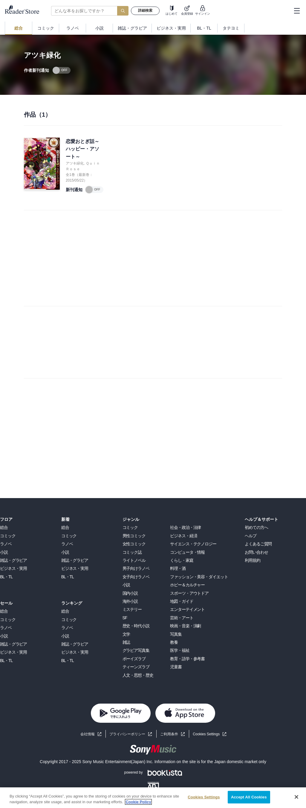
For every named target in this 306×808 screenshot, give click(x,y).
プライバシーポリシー (127, 734)
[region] (153, 797)
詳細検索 (145, 10)
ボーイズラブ (134, 658)
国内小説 (130, 593)
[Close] (296, 797)
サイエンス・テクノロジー (193, 543)
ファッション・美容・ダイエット (199, 576)
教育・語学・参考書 (187, 658)
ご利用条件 (169, 734)
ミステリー (132, 609)
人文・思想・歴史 (138, 675)
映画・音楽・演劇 (185, 625)
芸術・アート (181, 617)
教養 (174, 642)
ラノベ (6, 543)
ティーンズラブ (136, 666)
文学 (126, 634)
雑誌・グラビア (13, 560)
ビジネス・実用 (13, 568)
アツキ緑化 (75, 163)
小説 (4, 552)
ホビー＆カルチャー (187, 584)
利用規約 (252, 560)
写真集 (176, 634)
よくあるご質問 (258, 543)
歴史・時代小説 (136, 625)
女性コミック (134, 543)
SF (125, 617)
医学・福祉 (179, 650)
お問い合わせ (256, 552)
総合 (4, 527)
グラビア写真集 (136, 650)
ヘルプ (250, 535)
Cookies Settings (206, 734)
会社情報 (87, 734)
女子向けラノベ (136, 576)
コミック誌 (132, 552)
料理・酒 (178, 568)
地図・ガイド (181, 601)
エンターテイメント (187, 609)
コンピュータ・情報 (187, 552)
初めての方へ (256, 527)
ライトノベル (134, 560)
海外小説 (130, 601)
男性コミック (134, 535)
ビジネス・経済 (183, 535)
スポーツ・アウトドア (189, 593)
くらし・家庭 (181, 560)
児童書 (176, 666)
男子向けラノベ (136, 568)
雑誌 (126, 642)
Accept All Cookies (249, 797)
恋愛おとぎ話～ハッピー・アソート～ (82, 149)
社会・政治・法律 (185, 527)
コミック (8, 535)
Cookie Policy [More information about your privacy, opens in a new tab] (138, 802)
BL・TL (6, 576)
